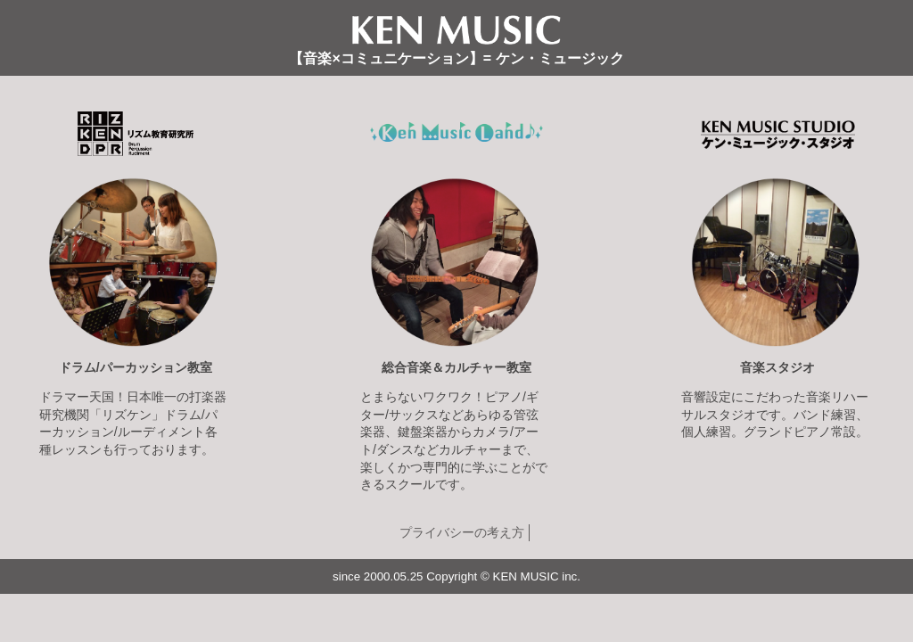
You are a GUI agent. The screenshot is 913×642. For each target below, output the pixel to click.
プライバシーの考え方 (461, 532)
